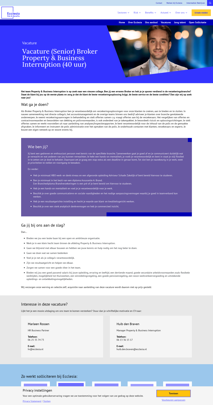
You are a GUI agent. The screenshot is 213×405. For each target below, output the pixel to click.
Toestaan (173, 393)
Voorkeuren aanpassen (173, 400)
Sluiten (47, 401)
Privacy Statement (32, 401)
